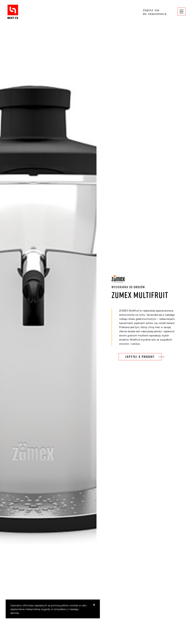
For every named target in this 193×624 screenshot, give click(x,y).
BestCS (13, 12)
